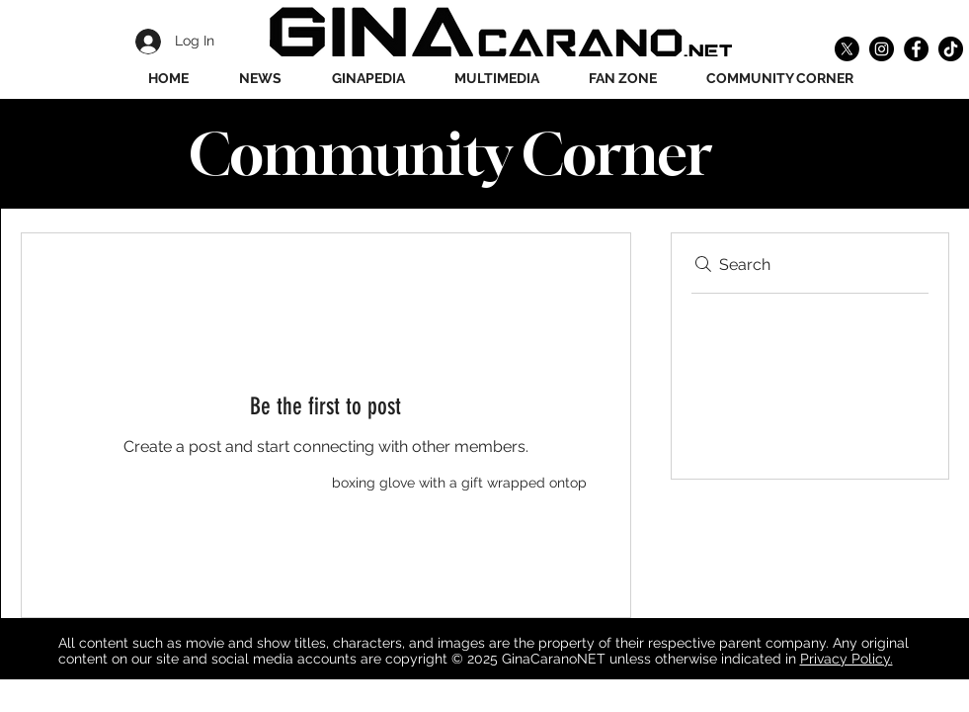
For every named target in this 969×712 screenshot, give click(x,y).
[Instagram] (881, 49)
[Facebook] (916, 49)
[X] (847, 49)
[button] (368, 78)
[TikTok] (950, 49)
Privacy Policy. (846, 659)
